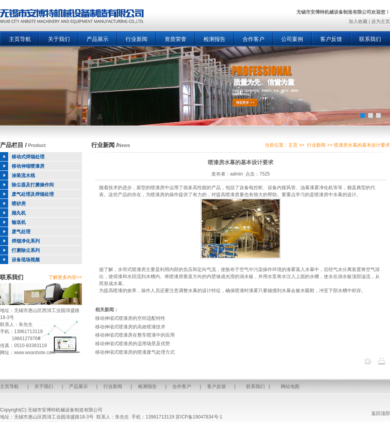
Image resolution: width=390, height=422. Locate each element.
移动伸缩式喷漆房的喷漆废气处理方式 (135, 352)
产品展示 (97, 39)
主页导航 (20, 39)
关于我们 (59, 39)
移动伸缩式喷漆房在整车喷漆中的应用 (135, 335)
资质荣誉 (175, 39)
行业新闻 (136, 39)
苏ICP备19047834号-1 (199, 417)
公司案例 (292, 39)
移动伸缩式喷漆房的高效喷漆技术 (130, 327)
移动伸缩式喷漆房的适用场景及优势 (132, 343)
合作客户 (253, 39)
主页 (293, 145)
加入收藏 (358, 21)
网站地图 (290, 386)
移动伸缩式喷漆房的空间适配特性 (130, 318)
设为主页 (380, 21)
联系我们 (370, 39)
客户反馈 (331, 39)
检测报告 (214, 39)
